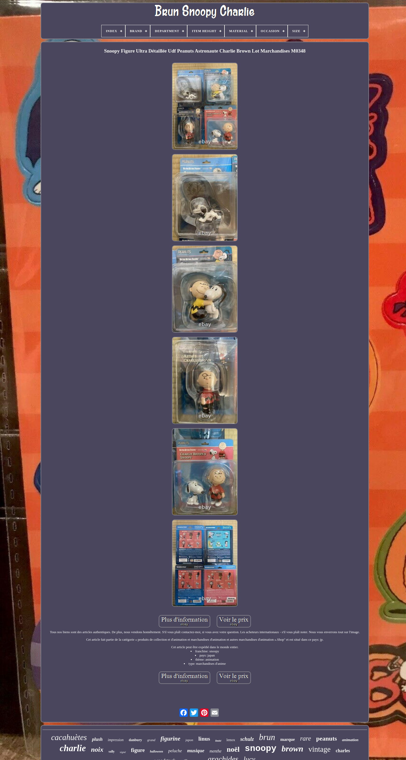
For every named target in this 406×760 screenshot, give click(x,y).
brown (292, 748)
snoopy (260, 749)
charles (343, 750)
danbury (135, 740)
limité (218, 740)
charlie (73, 748)
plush (97, 739)
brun (267, 737)
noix (97, 749)
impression (116, 740)
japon (189, 740)
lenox (231, 740)
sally (111, 751)
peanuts (326, 738)
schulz (247, 739)
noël (233, 749)
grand (151, 740)
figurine (170, 738)
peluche (175, 750)
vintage (319, 749)
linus (204, 738)
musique (196, 750)
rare (305, 738)
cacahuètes (69, 737)
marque (287, 739)
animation (350, 740)
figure (138, 750)
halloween (156, 751)
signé (123, 752)
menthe (215, 751)
